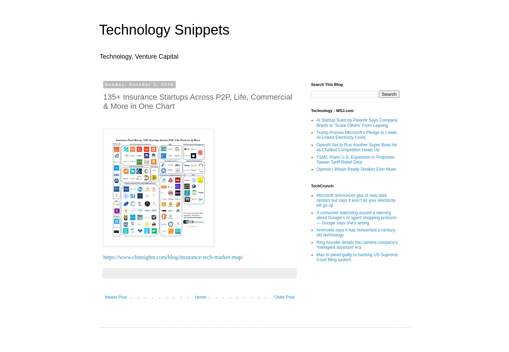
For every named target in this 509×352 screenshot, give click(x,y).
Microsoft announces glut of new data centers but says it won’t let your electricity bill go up (356, 200)
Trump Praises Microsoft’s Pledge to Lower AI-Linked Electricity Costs (356, 135)
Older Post (284, 297)
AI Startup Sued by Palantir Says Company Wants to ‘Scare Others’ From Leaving (356, 123)
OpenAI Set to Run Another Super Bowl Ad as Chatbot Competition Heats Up (356, 147)
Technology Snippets (164, 29)
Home (200, 297)
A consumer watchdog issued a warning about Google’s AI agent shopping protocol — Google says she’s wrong (356, 217)
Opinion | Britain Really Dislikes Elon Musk (356, 169)
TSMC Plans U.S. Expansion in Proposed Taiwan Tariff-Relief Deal (355, 160)
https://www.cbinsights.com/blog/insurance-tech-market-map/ (173, 257)
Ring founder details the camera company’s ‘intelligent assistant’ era (357, 245)
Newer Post (116, 297)
